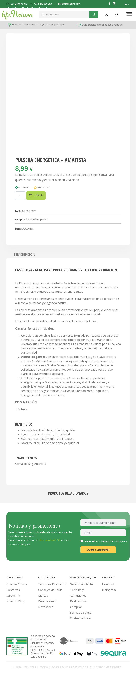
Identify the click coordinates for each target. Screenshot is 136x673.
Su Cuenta (13, 596)
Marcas (43, 596)
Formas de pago (81, 613)
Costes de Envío (80, 618)
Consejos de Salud (50, 590)
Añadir (36, 195)
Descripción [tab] (24, 254)
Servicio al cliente (81, 584)
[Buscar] (93, 14)
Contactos (13, 590)
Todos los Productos (52, 584)
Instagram (109, 590)
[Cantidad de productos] (20, 195)
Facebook (108, 584)
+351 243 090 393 (17, 3)
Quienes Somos (16, 584)
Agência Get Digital (108, 667)
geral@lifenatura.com (68, 3)
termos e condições (114, 541)
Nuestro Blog (15, 601)
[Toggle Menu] (129, 13)
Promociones (47, 601)
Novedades (45, 607)
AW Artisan (28, 228)
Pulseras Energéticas (36, 219)
